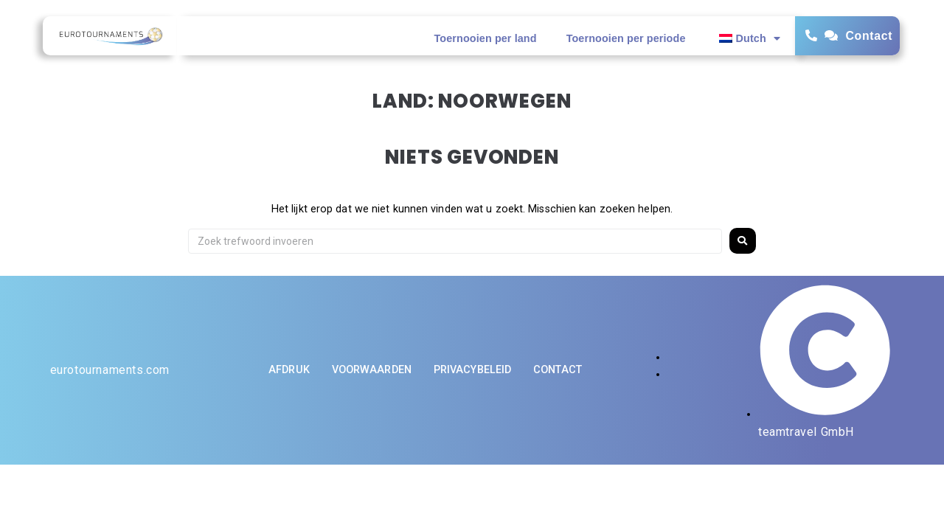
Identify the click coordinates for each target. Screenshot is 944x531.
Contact (868, 36)
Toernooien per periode (626, 38)
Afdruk (289, 370)
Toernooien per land (485, 38)
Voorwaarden (372, 370)
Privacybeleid (472, 370)
